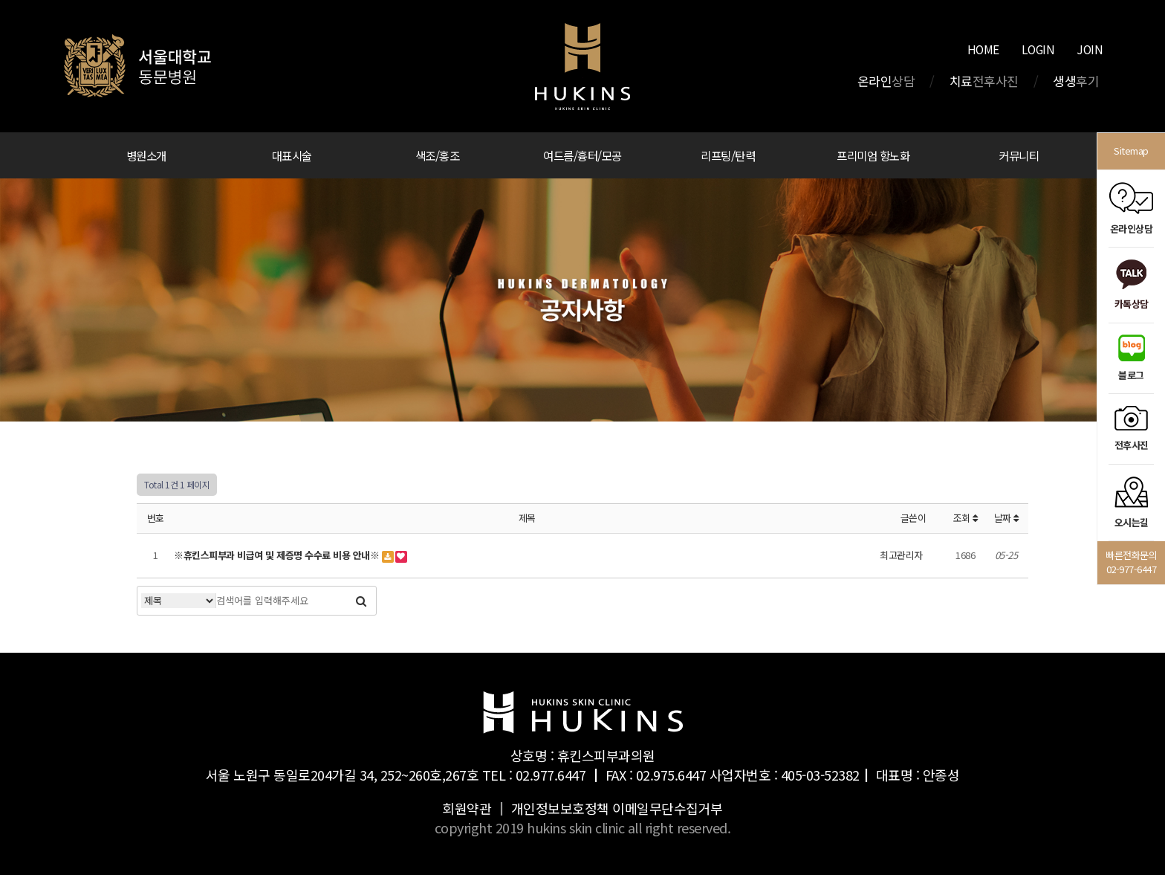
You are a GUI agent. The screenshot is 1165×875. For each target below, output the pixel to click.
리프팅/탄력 (728, 155)
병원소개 (146, 155)
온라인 (886, 80)
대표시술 (292, 155)
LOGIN (1038, 49)
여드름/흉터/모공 (582, 155)
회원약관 (466, 808)
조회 (965, 518)
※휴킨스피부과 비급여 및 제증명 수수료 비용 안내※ (278, 555)
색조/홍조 (437, 155)
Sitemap (1131, 150)
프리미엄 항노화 (873, 155)
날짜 (1006, 518)
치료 (984, 80)
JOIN (1090, 49)
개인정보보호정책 (560, 808)
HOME (983, 49)
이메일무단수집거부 (667, 808)
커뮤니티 (1019, 155)
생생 (1076, 80)
